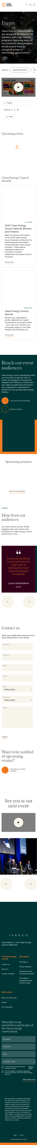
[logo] (7, 4)
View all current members (17, 491)
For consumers (7, 1007)
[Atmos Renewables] (18, 479)
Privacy (22, 1135)
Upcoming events (20, 70)
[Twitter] (19, 935)
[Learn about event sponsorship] (17, 400)
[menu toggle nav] (34, 5)
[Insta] (12, 935)
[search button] (26, 5)
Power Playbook (25, 967)
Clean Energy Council (18, 1139)
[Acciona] (18, 469)
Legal (14, 1135)
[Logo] (18, 920)
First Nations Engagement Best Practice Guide (25, 980)
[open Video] (18, 87)
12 (17, 110)
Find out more (9, 262)
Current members (8, 974)
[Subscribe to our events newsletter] (18, 770)
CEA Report (23, 962)
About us (5, 969)
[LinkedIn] (16, 935)
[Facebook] (9, 935)
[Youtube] (23, 935)
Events (4, 1002)
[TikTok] (27, 935)
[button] (8, 602)
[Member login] (30, 5)
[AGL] (18, 474)
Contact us (6, 964)
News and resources (9, 998)
